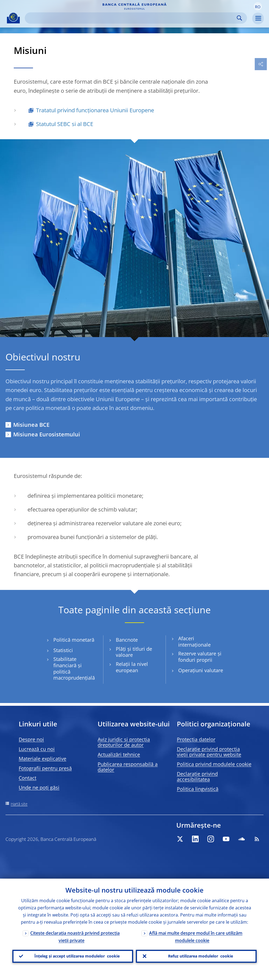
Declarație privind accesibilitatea (197, 776)
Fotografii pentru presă (45, 768)
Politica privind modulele (214, 764)
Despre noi (31, 739)
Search (239, 18)
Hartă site (19, 803)
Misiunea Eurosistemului (46, 434)
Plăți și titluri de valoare (134, 652)
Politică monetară (73, 640)
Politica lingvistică (197, 789)
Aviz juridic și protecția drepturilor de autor (124, 742)
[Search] (131, 18)
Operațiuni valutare (200, 670)
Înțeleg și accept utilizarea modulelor (77, 956)
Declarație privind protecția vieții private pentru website (209, 752)
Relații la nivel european (132, 667)
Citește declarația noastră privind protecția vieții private (75, 936)
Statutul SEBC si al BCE (64, 124)
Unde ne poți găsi (39, 787)
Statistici (63, 650)
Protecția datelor (196, 739)
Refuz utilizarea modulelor (200, 956)
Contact (27, 778)
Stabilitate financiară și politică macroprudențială (74, 668)
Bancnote (127, 640)
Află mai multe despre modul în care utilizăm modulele (195, 936)
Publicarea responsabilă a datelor (128, 767)
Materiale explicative (42, 758)
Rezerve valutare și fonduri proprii (199, 656)
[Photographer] (264, 336)
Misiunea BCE (31, 424)
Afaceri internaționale (194, 641)
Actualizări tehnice (119, 754)
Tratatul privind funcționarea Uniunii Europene (95, 110)
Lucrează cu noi (37, 749)
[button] (258, 6)
